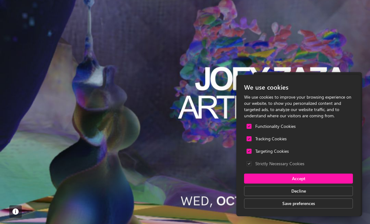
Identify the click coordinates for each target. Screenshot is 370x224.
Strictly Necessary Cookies (279, 163)
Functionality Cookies (275, 126)
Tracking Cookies (271, 139)
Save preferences (298, 203)
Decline (298, 191)
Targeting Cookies (272, 151)
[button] (15, 211)
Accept (298, 178)
